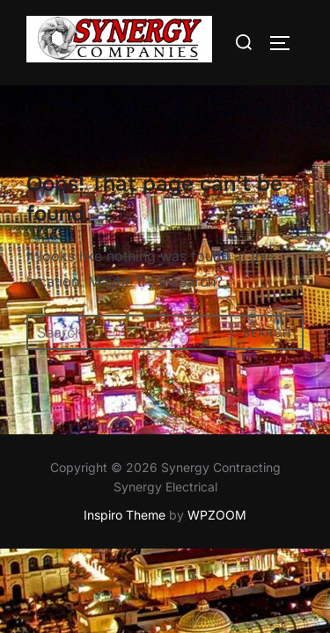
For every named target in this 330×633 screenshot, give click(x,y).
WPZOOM (216, 515)
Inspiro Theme (124, 515)
